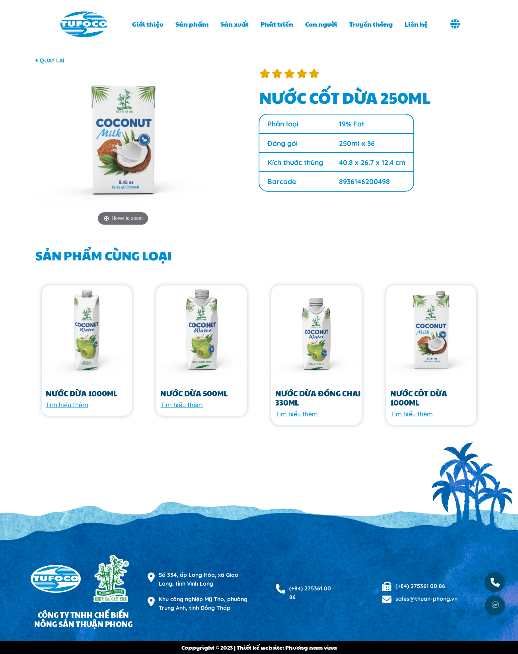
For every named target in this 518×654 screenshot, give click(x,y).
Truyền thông (371, 24)
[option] (123, 148)
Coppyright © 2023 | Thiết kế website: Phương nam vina (259, 647)
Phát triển (277, 24)
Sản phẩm (191, 24)
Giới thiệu (148, 24)
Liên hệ (416, 24)
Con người (321, 24)
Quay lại (49, 60)
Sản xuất (234, 24)
